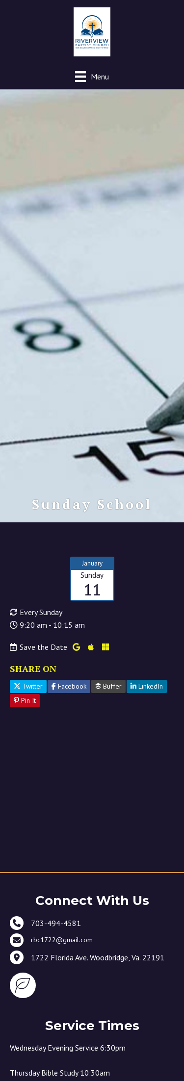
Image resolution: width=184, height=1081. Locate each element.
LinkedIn (147, 686)
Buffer (108, 686)
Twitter (28, 686)
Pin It (25, 700)
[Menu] (92, 76)
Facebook (69, 686)
